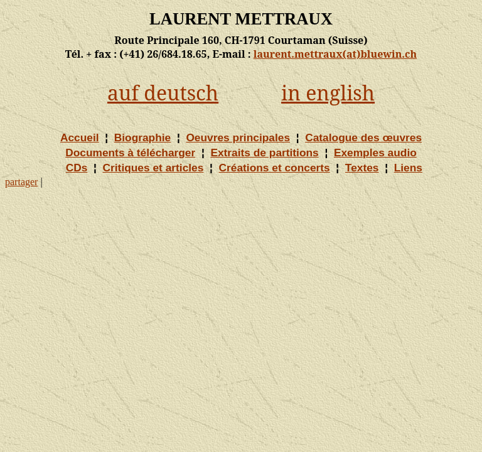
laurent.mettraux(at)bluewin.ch (335, 54)
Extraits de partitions (264, 152)
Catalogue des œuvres (363, 137)
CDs (77, 167)
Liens (408, 167)
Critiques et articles (153, 167)
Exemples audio (375, 152)
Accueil (79, 137)
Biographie (142, 137)
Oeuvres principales (238, 137)
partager (21, 181)
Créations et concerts (274, 167)
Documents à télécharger (130, 152)
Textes (362, 167)
